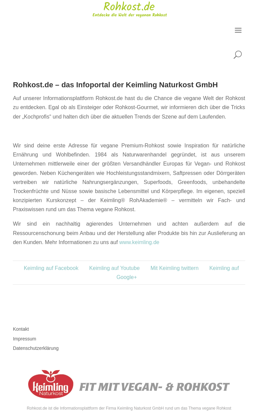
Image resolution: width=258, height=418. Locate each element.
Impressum (24, 338)
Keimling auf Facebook (51, 268)
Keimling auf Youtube (114, 268)
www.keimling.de (139, 242)
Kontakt (21, 329)
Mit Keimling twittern (174, 268)
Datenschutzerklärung (35, 348)
